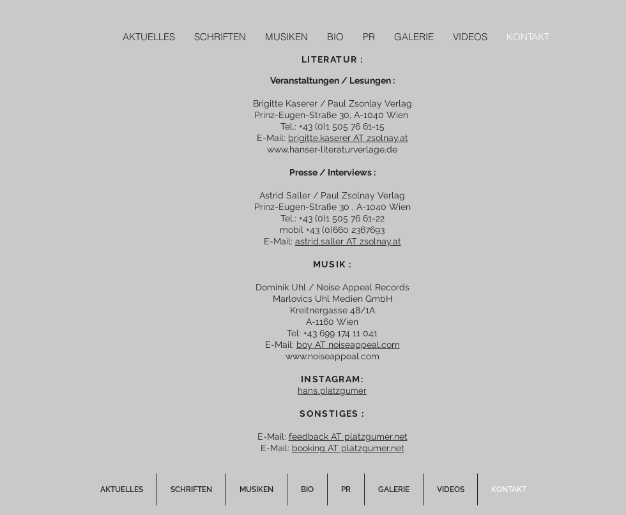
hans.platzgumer (332, 390)
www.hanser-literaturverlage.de (332, 149)
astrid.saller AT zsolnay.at (348, 241)
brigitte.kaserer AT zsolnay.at (348, 138)
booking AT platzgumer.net (348, 448)
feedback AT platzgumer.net (348, 436)
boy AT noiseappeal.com (348, 345)
